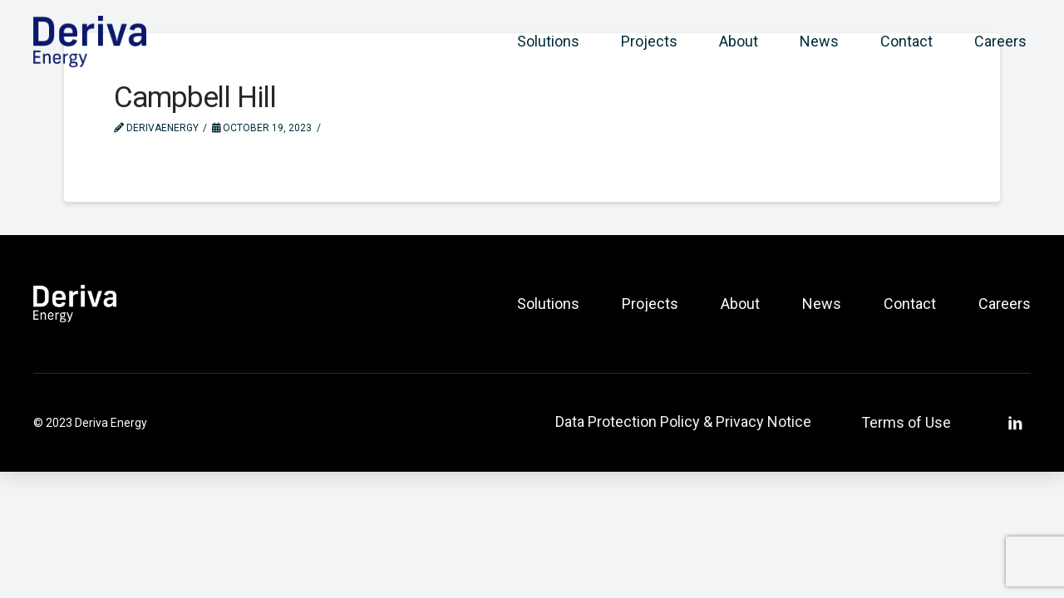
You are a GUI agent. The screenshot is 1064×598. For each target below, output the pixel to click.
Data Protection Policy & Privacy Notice (683, 421)
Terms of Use (906, 422)
